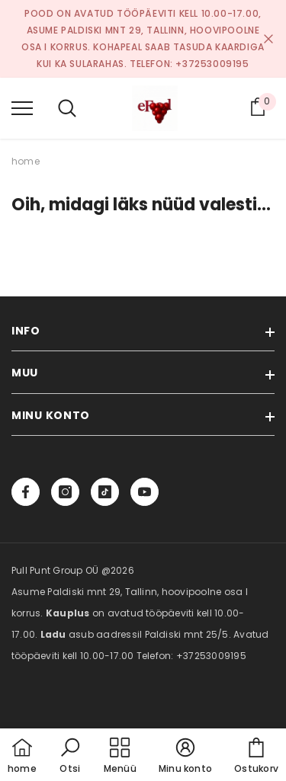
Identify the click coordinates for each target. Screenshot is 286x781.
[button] (70, 756)
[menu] (22, 107)
